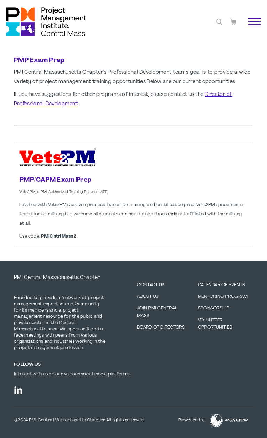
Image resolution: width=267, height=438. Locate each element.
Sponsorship (214, 308)
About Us (148, 297)
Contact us (151, 285)
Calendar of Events (221, 285)
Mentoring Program (223, 297)
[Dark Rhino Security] (228, 420)
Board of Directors (161, 327)
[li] (18, 390)
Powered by (191, 420)
